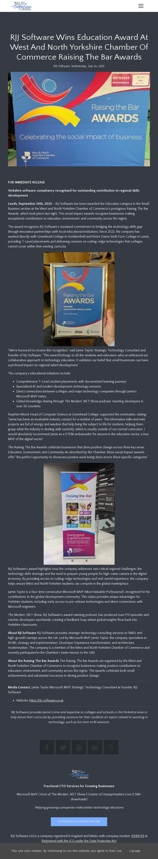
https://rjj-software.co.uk (46, 700)
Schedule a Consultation (79, 821)
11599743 (137, 836)
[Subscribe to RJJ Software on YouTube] (79, 747)
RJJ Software (61, 66)
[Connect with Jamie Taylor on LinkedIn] (95, 747)
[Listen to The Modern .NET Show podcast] (111, 747)
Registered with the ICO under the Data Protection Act (79, 841)
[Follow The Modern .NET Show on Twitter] (63, 747)
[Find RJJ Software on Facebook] (47, 747)
